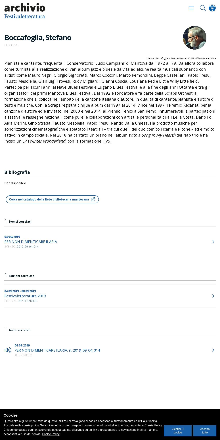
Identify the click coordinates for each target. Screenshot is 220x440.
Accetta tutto (205, 430)
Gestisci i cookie (178, 430)
